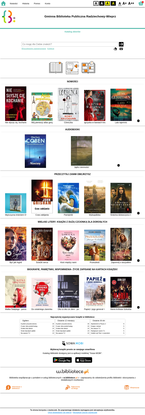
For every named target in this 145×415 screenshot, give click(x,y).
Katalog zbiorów (72, 32)
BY (113, 3)
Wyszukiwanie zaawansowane (34, 49)
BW (102, 3)
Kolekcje (50, 49)
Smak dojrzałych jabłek (28, 331)
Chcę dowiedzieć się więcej (59, 412)
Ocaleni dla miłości (27, 328)
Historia (25, 3)
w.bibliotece (70, 378)
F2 (131, 3)
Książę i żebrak (96, 326)
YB (107, 3)
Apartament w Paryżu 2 (98, 324)
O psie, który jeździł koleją (29, 326)
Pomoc (37, 3)
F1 (124, 3)
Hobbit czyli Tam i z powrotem (100, 333)
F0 (119, 3)
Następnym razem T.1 (98, 331)
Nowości (14, 3)
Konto (47, 3)
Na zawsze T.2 (25, 333)
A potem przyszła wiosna (29, 324)
